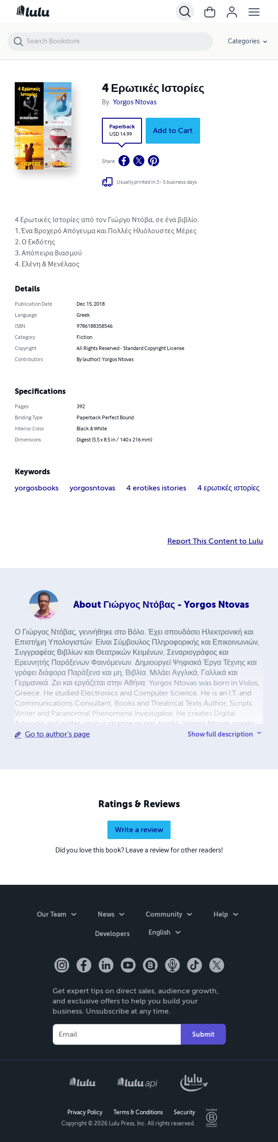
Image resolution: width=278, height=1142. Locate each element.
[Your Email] (117, 1034)
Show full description (220, 734)
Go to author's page (57, 734)
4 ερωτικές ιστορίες (228, 488)
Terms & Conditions (138, 1112)
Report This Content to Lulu (215, 541)
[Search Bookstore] (119, 41)
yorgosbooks (37, 488)
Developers (112, 934)
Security (184, 1112)
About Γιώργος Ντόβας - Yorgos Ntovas (160, 604)
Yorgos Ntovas (135, 102)
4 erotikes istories (156, 488)
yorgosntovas (92, 488)
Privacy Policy (84, 1112)
